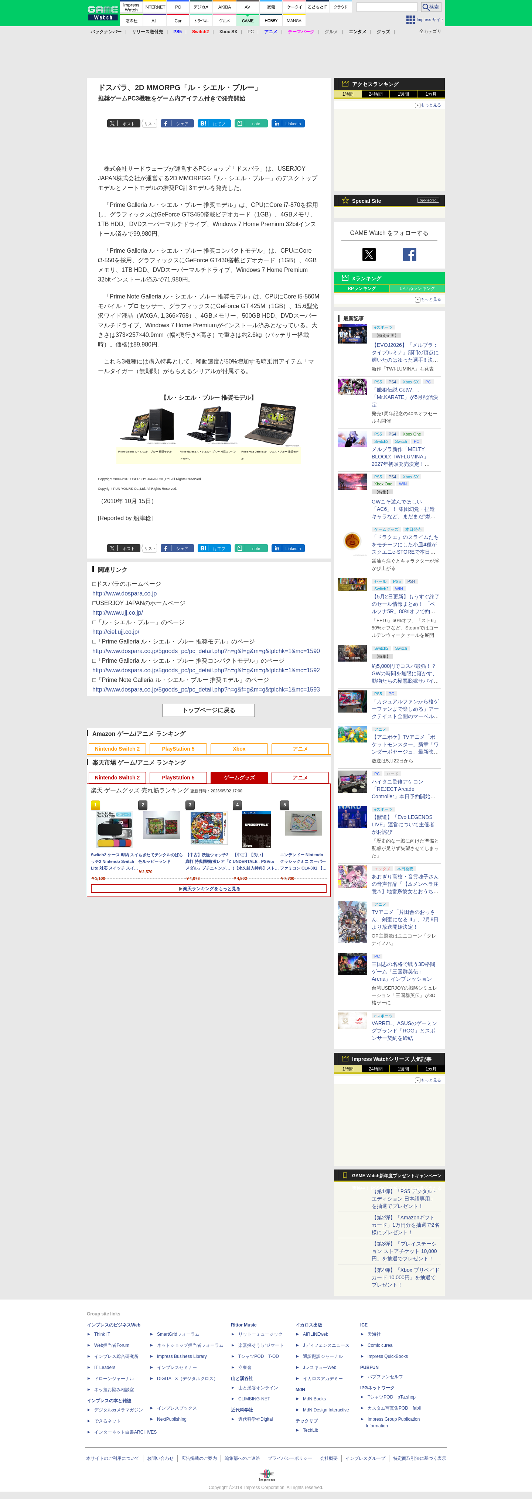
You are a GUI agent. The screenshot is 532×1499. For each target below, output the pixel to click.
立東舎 (245, 1367)
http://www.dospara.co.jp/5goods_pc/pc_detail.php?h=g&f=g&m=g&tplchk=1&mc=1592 (206, 670)
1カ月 (431, 94)
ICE (364, 1325)
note (256, 124)
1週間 (403, 94)
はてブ (219, 124)
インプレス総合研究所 (116, 1356)
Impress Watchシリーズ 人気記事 (392, 1059)
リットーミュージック (260, 1334)
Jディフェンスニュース (326, 1345)
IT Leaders (104, 1367)
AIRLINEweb (315, 1334)
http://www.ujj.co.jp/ (117, 612)
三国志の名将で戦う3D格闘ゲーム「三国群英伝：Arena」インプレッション (403, 971)
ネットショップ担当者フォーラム (190, 1345)
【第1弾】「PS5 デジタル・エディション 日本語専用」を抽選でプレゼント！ (404, 1198)
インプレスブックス (177, 1408)
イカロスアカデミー (323, 1378)
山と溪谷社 (242, 1378)
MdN (300, 1389)
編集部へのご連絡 (242, 1458)
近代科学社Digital (255, 1419)
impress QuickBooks (388, 1356)
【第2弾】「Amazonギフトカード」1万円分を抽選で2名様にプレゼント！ (406, 1225)
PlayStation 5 (178, 749)
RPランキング (362, 288)
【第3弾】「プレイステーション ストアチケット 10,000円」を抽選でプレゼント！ (404, 1251)
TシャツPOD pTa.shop (392, 1397)
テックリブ (307, 1421)
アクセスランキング (375, 84)
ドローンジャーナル (114, 1378)
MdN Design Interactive (326, 1410)
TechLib (310, 1430)
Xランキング (366, 278)
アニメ (300, 749)
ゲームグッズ (239, 778)
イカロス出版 (309, 1325)
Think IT (102, 1334)
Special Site (366, 201)
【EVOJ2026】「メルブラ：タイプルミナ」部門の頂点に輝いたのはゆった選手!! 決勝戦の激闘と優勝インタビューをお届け (405, 360)
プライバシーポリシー (290, 1458)
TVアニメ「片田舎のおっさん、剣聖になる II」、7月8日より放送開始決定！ (405, 919)
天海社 (374, 1334)
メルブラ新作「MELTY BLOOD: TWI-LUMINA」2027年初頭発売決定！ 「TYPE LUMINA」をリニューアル (404, 464)
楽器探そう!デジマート (261, 1345)
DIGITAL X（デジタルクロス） (187, 1378)
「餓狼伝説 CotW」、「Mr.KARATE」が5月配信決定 (405, 397)
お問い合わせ (160, 1458)
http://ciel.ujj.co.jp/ (115, 632)
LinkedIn (293, 124)
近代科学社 (242, 1410)
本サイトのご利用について (112, 1458)
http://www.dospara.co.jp (124, 593)
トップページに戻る (208, 710)
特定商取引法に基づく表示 (419, 1458)
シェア (182, 124)
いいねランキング (417, 288)
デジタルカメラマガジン (118, 1410)
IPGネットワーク (377, 1387)
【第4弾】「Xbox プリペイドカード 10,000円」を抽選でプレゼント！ (406, 1277)
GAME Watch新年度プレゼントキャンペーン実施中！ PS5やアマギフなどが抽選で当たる (396, 1177)
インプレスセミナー (177, 1367)
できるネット (107, 1421)
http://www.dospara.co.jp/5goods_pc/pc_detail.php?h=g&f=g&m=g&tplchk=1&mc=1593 (206, 689)
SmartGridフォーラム (178, 1334)
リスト (150, 124)
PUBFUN (369, 1367)
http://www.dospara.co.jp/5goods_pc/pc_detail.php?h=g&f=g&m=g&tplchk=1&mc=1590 (206, 651)
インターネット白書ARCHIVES (125, 1432)
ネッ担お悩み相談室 (114, 1389)
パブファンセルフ (385, 1376)
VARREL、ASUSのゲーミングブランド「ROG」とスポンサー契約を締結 (404, 1030)
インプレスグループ (365, 1458)
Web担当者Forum (111, 1345)
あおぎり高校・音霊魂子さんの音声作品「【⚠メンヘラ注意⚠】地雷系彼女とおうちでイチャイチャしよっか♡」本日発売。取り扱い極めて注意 (405, 891)
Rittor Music (243, 1325)
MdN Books (314, 1398)
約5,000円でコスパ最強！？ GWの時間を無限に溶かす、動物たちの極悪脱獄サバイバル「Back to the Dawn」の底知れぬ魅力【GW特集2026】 (405, 681)
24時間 (375, 94)
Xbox (239, 749)
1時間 (348, 94)
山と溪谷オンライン (258, 1387)
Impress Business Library (182, 1356)
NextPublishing (172, 1419)
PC (251, 31)
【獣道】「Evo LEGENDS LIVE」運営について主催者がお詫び (403, 824)
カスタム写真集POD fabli (394, 1408)
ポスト (129, 124)
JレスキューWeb (319, 1367)
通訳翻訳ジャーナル (323, 1356)
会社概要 (329, 1458)
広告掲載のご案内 (199, 1458)
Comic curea (380, 1345)
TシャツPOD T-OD (258, 1356)
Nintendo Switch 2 (117, 749)
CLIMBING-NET (254, 1398)
